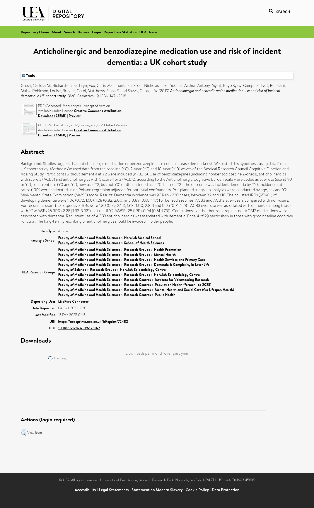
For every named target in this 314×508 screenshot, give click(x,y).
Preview (74, 115)
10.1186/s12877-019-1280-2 (79, 328)
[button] (23, 432)
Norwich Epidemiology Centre (143, 269)
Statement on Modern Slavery (157, 490)
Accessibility (85, 490)
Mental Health (165, 254)
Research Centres (137, 279)
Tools (28, 75)
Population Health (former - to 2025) (183, 284)
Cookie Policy (197, 490)
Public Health (165, 294)
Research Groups (137, 249)
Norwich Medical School (142, 237)
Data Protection (225, 490)
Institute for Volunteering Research (182, 279)
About (56, 31)
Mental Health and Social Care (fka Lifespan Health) (194, 289)
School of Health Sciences (144, 242)
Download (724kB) (52, 135)
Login (96, 31)
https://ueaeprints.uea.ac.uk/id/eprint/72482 (93, 321)
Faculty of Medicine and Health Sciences (89, 237)
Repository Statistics (120, 31)
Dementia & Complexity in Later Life (181, 264)
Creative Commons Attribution (97, 110)
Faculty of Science (72, 269)
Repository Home (35, 31)
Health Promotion (167, 249)
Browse (83, 31)
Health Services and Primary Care (179, 259)
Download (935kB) (52, 115)
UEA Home (148, 31)
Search (69, 31)
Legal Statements (114, 490)
